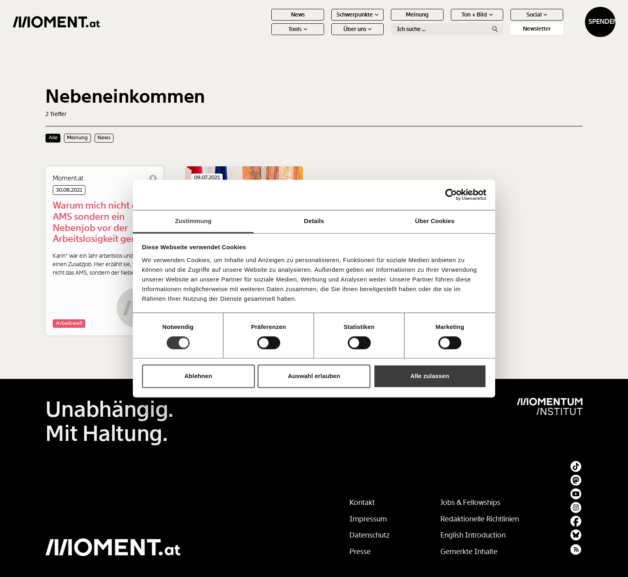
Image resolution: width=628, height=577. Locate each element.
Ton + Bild (444, 21)
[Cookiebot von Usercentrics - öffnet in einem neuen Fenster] (451, 194)
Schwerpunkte (325, 21)
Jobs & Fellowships (470, 502)
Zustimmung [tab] (193, 220)
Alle (53, 137)
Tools (265, 36)
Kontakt (362, 502)
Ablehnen (198, 376)
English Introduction (473, 535)
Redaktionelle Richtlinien (479, 519)
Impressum (368, 519)
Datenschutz (369, 535)
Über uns (324, 36)
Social (504, 21)
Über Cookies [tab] (434, 220)
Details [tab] (314, 220)
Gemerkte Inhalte (469, 551)
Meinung (384, 21)
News (265, 21)
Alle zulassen (429, 376)
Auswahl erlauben (314, 376)
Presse (360, 551)
